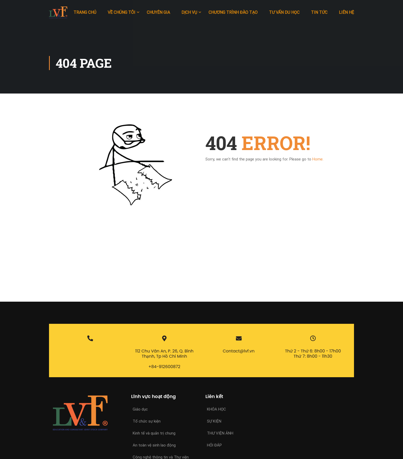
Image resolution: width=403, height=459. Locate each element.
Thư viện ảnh (220, 433)
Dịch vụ (189, 12)
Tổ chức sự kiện (147, 421)
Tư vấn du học (284, 12)
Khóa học (216, 409)
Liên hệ (346, 12)
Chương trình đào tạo (233, 12)
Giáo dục (140, 409)
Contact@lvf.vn (239, 351)
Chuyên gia (158, 12)
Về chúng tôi (121, 12)
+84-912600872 (164, 367)
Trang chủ (85, 12)
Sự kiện (214, 421)
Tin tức (319, 12)
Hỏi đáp (214, 445)
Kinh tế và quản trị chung (154, 433)
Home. (317, 159)
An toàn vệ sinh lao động (154, 445)
